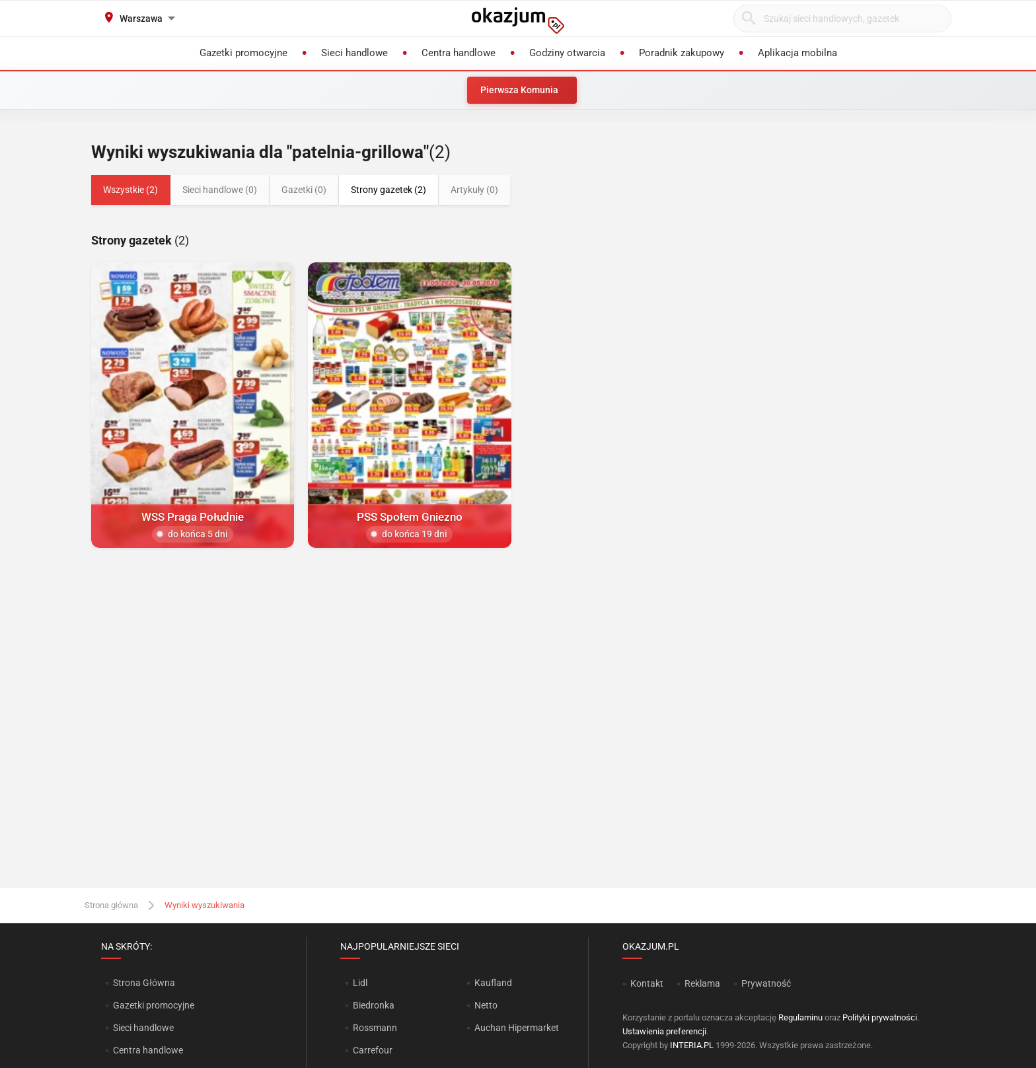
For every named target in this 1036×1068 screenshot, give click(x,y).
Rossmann (375, 1027)
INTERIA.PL (692, 1045)
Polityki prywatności (879, 1017)
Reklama (702, 983)
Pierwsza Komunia (519, 90)
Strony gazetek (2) (388, 189)
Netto (486, 1005)
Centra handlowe (148, 1050)
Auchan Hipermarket (516, 1027)
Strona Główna (143, 982)
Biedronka (373, 1005)
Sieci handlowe (143, 1027)
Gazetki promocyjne (153, 1005)
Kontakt (646, 983)
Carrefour (372, 1050)
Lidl (360, 982)
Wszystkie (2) (130, 189)
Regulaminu (800, 1017)
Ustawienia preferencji (664, 1031)
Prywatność (766, 983)
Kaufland (493, 982)
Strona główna (111, 905)
